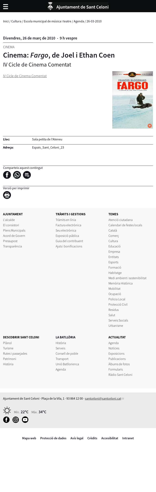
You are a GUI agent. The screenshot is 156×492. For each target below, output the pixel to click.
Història (8, 364)
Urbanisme (115, 326)
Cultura (16, 21)
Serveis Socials (118, 320)
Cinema (8, 47)
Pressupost (10, 241)
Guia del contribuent (69, 241)
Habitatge (115, 273)
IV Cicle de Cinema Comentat (25, 75)
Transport (62, 359)
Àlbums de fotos (119, 364)
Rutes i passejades (15, 353)
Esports (113, 262)
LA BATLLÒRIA (65, 337)
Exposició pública (67, 236)
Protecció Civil (118, 304)
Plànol (7, 343)
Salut (111, 315)
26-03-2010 (94, 21)
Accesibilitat (109, 438)
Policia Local (116, 299)
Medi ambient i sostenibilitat (127, 278)
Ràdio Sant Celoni (120, 375)
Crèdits (92, 438)
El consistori (11, 225)
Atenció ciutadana (120, 220)
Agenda (79, 21)
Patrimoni (9, 359)
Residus (113, 310)
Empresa (114, 251)
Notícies (113, 348)
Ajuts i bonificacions (69, 246)
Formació (114, 267)
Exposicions (116, 353)
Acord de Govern (14, 236)
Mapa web (29, 438)
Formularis (115, 369)
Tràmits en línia (66, 220)
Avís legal (76, 438)
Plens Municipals (14, 230)
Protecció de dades (53, 438)
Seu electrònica (66, 230)
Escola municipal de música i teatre (47, 21)
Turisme (8, 348)
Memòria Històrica (120, 283)
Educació (114, 246)
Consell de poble (67, 353)
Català (112, 230)
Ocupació (114, 294)
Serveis (60, 348)
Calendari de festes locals (125, 225)
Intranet (128, 438)
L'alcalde (9, 220)
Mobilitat (114, 288)
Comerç (113, 236)
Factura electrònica (68, 225)
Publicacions (117, 359)
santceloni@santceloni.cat (103, 398)
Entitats (113, 257)
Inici (6, 21)
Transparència (12, 246)
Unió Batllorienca (67, 364)
